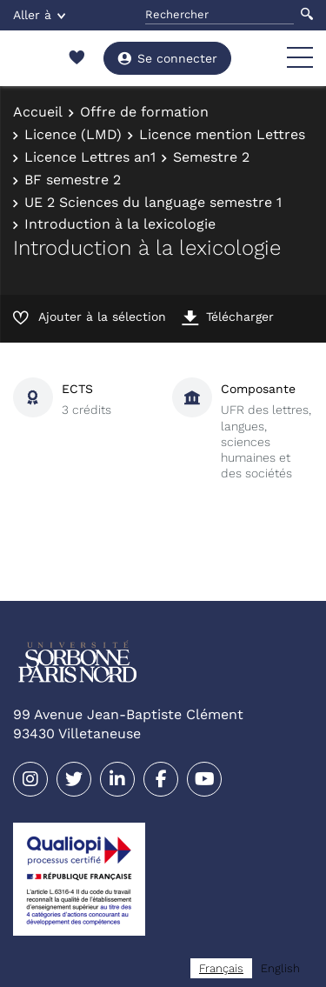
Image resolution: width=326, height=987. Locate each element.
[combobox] (221, 968)
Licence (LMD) (73, 134)
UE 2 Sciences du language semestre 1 (153, 202)
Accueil (38, 111)
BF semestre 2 (72, 179)
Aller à (39, 15)
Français (221, 968)
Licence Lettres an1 (90, 157)
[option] (280, 968)
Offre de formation (144, 111)
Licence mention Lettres (222, 134)
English (280, 968)
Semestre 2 (211, 157)
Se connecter (167, 58)
